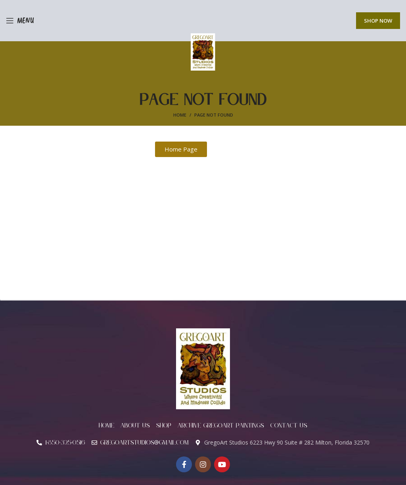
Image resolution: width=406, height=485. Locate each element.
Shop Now (378, 20)
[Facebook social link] (184, 464)
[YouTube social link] (222, 464)
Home (179, 115)
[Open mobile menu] (20, 21)
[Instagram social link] (203, 464)
